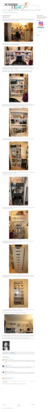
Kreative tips (8, 353)
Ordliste (39, 10)
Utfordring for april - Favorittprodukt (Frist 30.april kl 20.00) (10, 12)
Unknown (6, 377)
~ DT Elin (6, 353)
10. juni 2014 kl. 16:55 (11, 371)
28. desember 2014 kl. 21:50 (10, 377)
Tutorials (32, 10)
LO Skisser (21, 10)
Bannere (18, 10)
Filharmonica (6, 371)
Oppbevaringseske (26, 70)
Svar (5, 375)
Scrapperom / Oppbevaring (13, 353)
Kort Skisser (25, 10)
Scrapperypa (6, 359)
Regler (15, 10)
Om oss (6, 10)
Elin (5, 365)
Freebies (36, 10)
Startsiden (18, 404)
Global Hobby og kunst (5, 71)
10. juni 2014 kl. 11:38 (9, 365)
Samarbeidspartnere (10, 10)
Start (3, 10)
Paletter (29, 10)
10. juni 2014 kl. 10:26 (11, 359)
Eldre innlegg (33, 404)
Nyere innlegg (4, 404)
